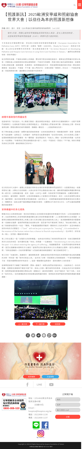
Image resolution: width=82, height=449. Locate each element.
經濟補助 (31, 376)
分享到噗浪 (49, 335)
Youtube (53, 384)
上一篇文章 (22, 324)
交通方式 (39, 404)
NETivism (46, 446)
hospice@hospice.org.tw (40, 411)
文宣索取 (50, 376)
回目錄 (57, 324)
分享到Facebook (28, 335)
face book (29, 384)
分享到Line (44, 335)
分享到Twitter (33, 335)
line (41, 384)
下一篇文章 (40, 324)
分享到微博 (38, 335)
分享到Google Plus (54, 335)
